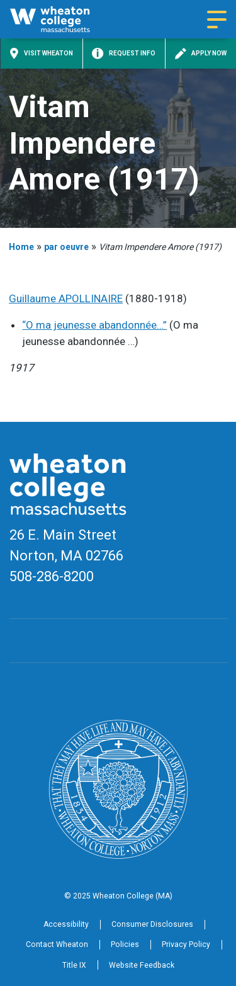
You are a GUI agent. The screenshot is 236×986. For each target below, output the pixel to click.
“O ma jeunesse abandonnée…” (94, 325)
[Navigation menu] (217, 19)
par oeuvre (66, 247)
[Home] (60, 19)
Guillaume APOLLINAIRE (66, 298)
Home (21, 247)
